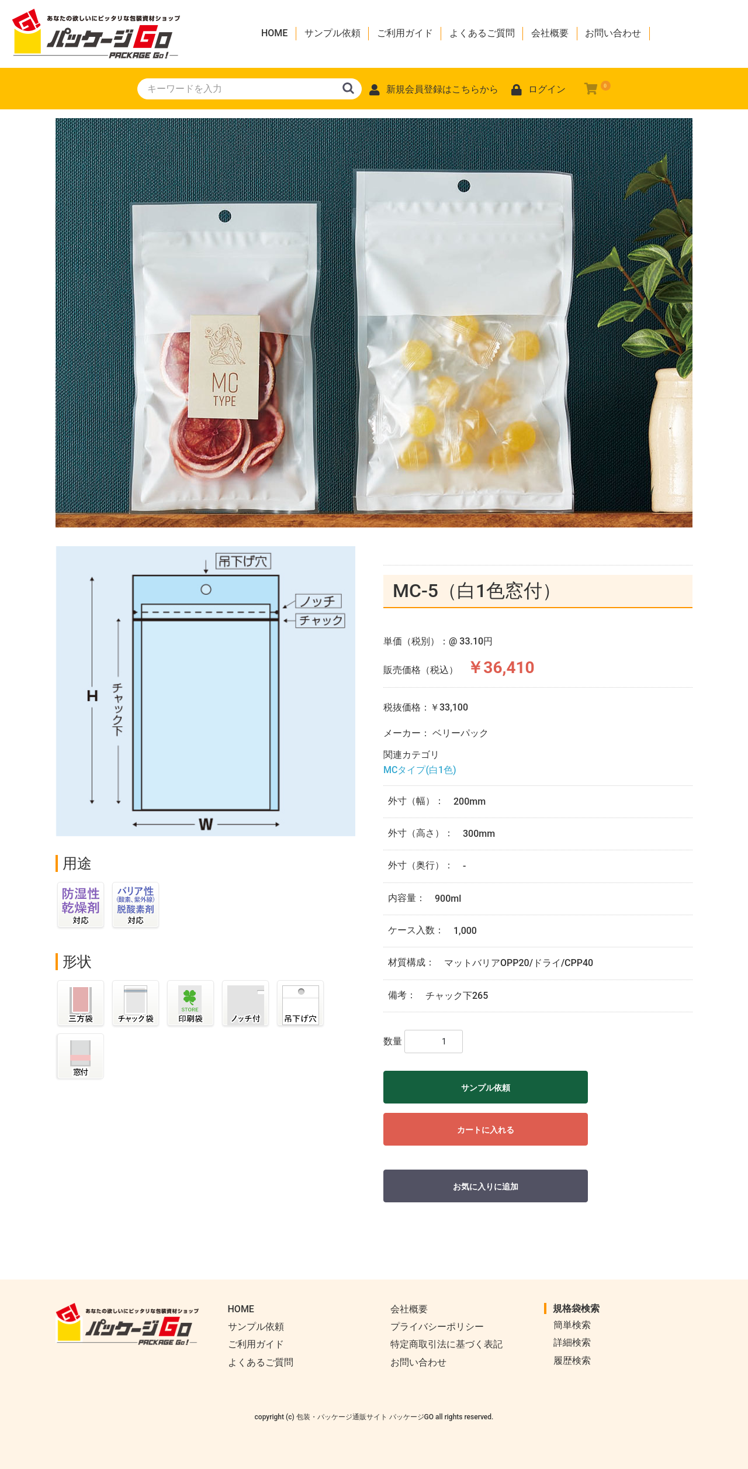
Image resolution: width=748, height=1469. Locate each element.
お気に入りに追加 (485, 1186)
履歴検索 (572, 1360)
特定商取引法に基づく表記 (446, 1344)
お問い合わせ (613, 33)
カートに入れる (485, 1129)
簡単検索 (572, 1324)
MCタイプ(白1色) (419, 769)
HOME (274, 33)
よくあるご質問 (482, 33)
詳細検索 (572, 1342)
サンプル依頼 (332, 33)
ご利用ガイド (405, 33)
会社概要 (550, 33)
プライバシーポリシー (437, 1326)
